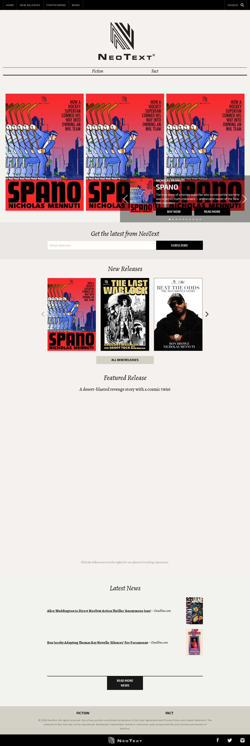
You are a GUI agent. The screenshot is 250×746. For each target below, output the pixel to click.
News (76, 5)
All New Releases (125, 360)
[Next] (206, 314)
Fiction (97, 71)
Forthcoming (56, 5)
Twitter (229, 740)
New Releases (30, 5)
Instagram (242, 740)
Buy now (174, 211)
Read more (212, 211)
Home (10, 5)
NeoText (125, 40)
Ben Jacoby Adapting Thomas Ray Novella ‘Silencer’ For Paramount (97, 642)
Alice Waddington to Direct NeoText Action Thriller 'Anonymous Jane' (99, 610)
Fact (154, 71)
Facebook (217, 740)
